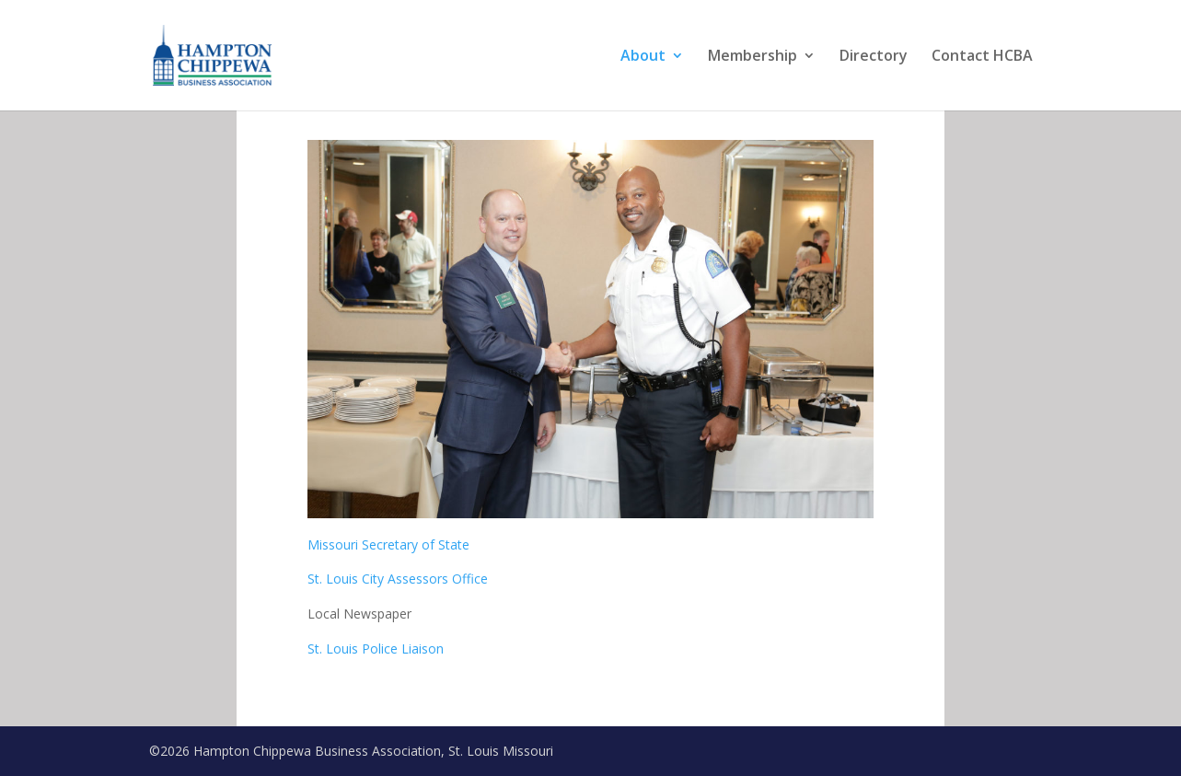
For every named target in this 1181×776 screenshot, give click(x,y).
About (643, 57)
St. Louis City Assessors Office (397, 578)
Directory (873, 57)
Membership (752, 57)
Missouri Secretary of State (388, 544)
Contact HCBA (982, 57)
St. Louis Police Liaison (377, 648)
